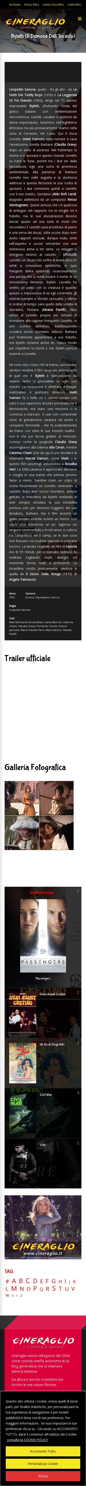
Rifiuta (43, 1476)
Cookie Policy (74, 5)
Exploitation (43, 597)
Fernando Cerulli (46, 626)
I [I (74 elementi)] (65, 1281)
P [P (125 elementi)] (35, 1288)
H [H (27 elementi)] (60, 1281)
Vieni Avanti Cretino (53, 994)
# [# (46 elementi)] (7, 1281)
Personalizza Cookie (43, 1463)
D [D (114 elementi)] (35, 1281)
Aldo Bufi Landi (18, 622)
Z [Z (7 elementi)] (21, 1295)
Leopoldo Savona (19, 609)
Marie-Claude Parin (32, 630)
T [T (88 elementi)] (60, 1289)
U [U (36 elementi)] (67, 1288)
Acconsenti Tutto (43, 1451)
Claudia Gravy (26, 626)
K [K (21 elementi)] (74, 1281)
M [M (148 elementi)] (14, 1288)
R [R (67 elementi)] (47, 1289)
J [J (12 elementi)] (69, 1282)
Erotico (29, 597)
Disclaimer (15, 5)
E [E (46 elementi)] (41, 1281)
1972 (12, 597)
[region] (43, 1438)
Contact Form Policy (53, 5)
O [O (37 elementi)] (28, 1288)
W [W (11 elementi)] (7, 1295)
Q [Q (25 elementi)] (41, 1289)
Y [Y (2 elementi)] (16, 1296)
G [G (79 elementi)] (53, 1281)
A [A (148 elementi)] (14, 1280)
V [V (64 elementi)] (73, 1288)
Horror (55, 597)
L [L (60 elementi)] (7, 1288)
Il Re (43, 1145)
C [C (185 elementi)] (28, 1280)
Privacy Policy (31, 5)
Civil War (46, 1095)
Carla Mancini (53, 622)
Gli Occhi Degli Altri (52, 1044)
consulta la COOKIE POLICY (27, 1440)
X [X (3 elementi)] (13, 1295)
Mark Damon (54, 630)
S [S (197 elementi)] (54, 1288)
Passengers (43, 978)
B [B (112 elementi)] (21, 1281)
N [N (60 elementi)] (22, 1288)
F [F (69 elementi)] (47, 1281)
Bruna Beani (36, 622)
